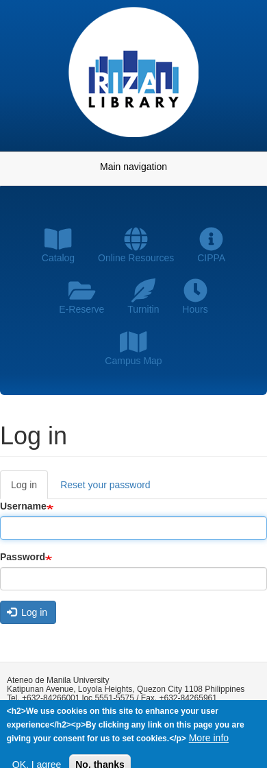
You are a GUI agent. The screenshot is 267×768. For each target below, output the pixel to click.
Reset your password (105, 484)
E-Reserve (81, 296)
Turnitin (143, 296)
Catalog (58, 245)
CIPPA (211, 245)
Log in (29, 488)
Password (22, 556)
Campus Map (133, 348)
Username (23, 506)
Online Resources (136, 245)
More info (209, 739)
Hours (194, 296)
